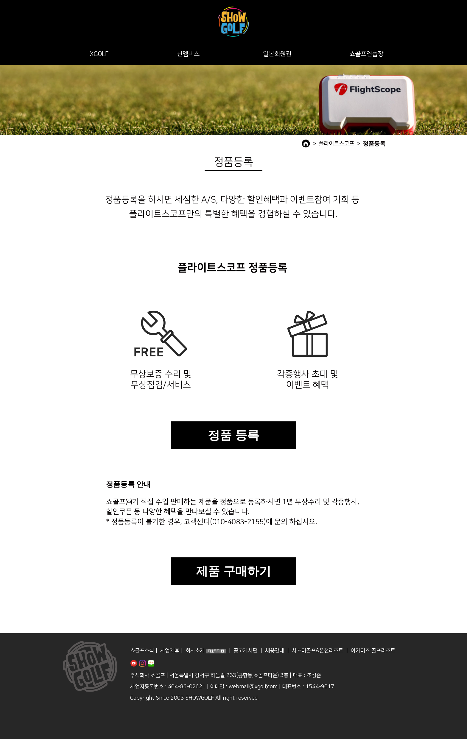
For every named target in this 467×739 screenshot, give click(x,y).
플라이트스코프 (336, 143)
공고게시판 (245, 651)
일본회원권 (277, 54)
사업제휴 (169, 651)
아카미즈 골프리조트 (373, 651)
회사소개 (195, 651)
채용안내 (274, 651)
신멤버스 (188, 54)
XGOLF (99, 54)
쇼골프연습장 (366, 54)
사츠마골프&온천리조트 (317, 651)
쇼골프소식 (142, 651)
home (306, 144)
